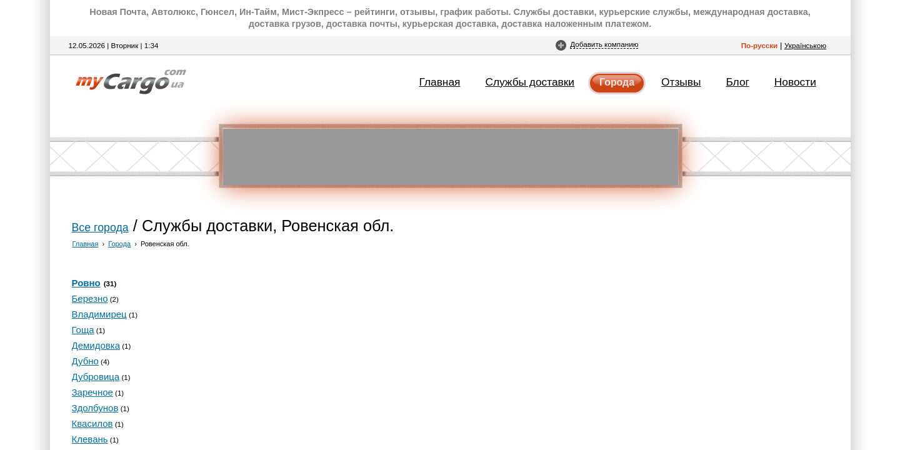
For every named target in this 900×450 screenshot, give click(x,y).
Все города (100, 227)
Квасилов (92, 423)
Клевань (90, 439)
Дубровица (96, 376)
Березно (90, 298)
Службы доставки (529, 82)
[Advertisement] (450, 157)
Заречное (92, 392)
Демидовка (96, 345)
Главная (440, 82)
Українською (805, 45)
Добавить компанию (604, 44)
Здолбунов (95, 407)
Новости (795, 82)
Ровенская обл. (165, 244)
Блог (737, 82)
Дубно (85, 361)
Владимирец (99, 314)
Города (616, 82)
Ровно (86, 283)
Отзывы (681, 82)
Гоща (83, 329)
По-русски (759, 45)
